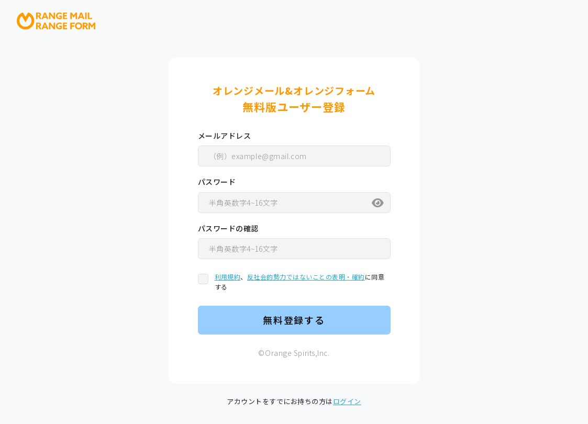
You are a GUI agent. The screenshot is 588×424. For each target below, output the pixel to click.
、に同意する (300, 281)
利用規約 (228, 276)
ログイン (347, 401)
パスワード (217, 181)
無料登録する (294, 320)
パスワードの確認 (228, 228)
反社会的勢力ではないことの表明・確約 (306, 276)
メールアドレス (224, 135)
